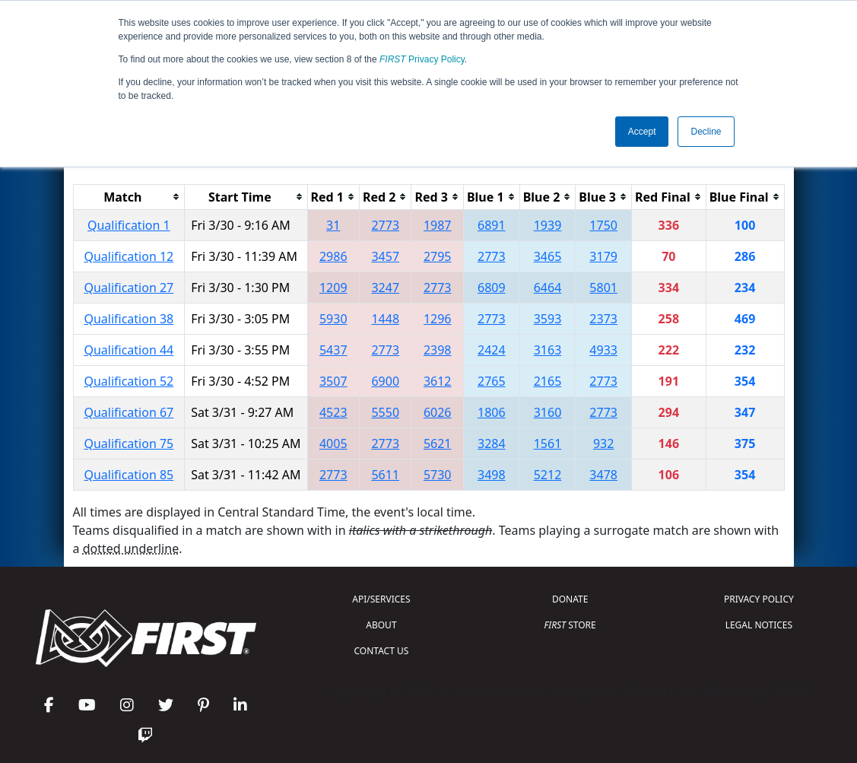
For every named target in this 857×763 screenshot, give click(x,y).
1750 (603, 225)
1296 (438, 318)
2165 (548, 381)
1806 (492, 412)
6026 (438, 412)
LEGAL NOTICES (759, 624)
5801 (603, 287)
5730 (438, 474)
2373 (603, 318)
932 (603, 443)
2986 (333, 256)
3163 (548, 350)
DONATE (570, 599)
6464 (548, 287)
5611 (385, 474)
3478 (603, 474)
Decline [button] (705, 131)
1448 (385, 318)
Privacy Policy (422, 59)
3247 (385, 287)
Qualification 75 (128, 443)
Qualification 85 (128, 474)
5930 (333, 318)
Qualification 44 (128, 350)
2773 (385, 225)
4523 (333, 412)
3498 (492, 474)
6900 (385, 381)
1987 (438, 225)
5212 (548, 474)
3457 (385, 256)
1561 (548, 443)
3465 (548, 256)
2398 (438, 350)
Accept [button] (642, 131)
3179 (603, 256)
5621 (438, 443)
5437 (333, 350)
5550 (385, 412)
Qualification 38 (128, 318)
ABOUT (381, 624)
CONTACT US (381, 650)
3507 (333, 381)
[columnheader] (129, 196)
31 (333, 225)
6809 (492, 287)
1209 (333, 287)
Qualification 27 (128, 287)
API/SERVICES (381, 599)
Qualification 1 (128, 225)
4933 (603, 350)
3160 (548, 412)
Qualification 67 (128, 412)
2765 (492, 381)
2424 (492, 350)
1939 (548, 225)
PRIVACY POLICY (759, 599)
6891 (492, 225)
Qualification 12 (128, 256)
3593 (548, 318)
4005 (333, 443)
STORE (570, 624)
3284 (492, 443)
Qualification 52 (128, 381)
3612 (438, 381)
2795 (438, 256)
